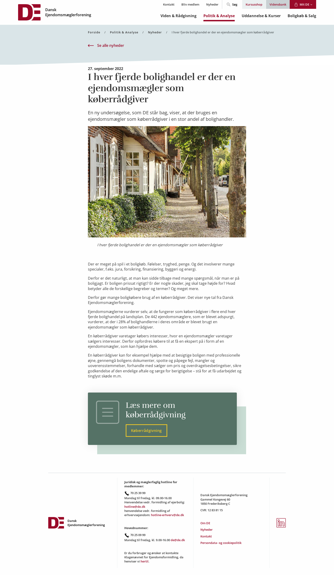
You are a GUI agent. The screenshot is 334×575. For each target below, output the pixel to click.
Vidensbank (278, 4)
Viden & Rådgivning (178, 15)
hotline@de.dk (134, 507)
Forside (94, 32)
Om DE (205, 523)
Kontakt (168, 4)
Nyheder (212, 4)
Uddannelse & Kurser (261, 15)
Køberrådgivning (146, 430)
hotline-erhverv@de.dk (167, 515)
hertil (144, 561)
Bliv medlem (190, 4)
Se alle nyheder (106, 45)
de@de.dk (178, 540)
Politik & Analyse (219, 15)
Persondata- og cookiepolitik (220, 543)
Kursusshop (254, 4)
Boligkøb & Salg (302, 15)
